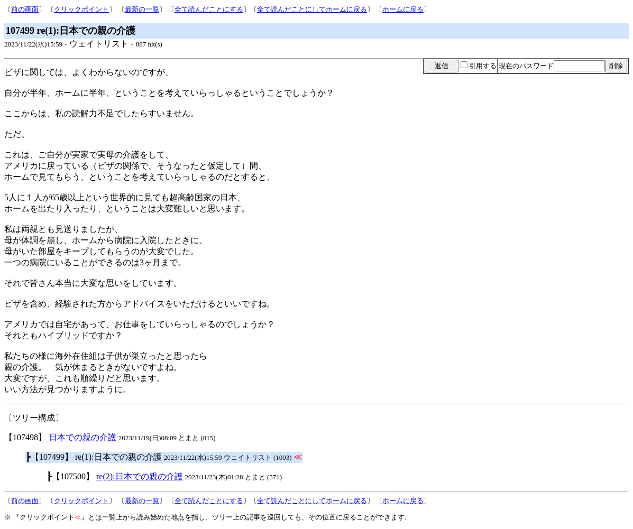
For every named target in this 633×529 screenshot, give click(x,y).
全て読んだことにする (209, 9)
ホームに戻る (403, 9)
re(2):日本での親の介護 (139, 476)
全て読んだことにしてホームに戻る (312, 9)
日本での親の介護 (82, 437)
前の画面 (25, 9)
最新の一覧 (142, 9)
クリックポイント (81, 9)
